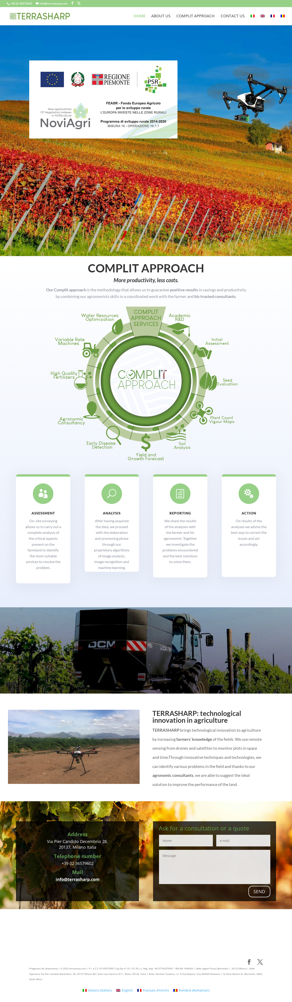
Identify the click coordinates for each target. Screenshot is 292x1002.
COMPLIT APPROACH (195, 16)
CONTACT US (233, 16)
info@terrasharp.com (77, 879)
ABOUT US (160, 16)
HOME (139, 16)
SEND (259, 891)
